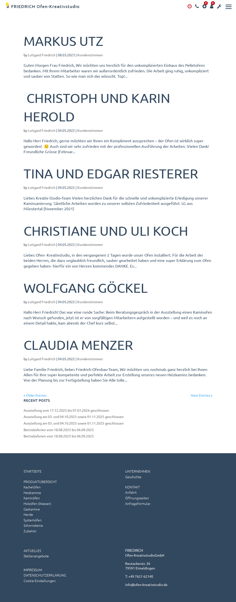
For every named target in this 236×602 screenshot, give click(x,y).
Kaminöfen (32, 497)
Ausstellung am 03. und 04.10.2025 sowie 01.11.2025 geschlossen (74, 416)
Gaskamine (32, 509)
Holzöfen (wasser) (37, 503)
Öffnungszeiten (137, 497)
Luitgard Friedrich (41, 55)
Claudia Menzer (78, 344)
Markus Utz (63, 41)
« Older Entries (35, 395)
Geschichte (133, 476)
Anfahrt (131, 492)
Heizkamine (32, 492)
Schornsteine (33, 525)
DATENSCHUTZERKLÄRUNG (45, 575)
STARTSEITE (33, 471)
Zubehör (30, 530)
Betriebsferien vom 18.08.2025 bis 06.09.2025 (59, 429)
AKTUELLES (32, 550)
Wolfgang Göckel (86, 287)
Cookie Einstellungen (40, 580)
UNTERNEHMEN (137, 471)
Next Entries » (201, 395)
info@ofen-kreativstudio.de (146, 584)
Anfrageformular (137, 503)
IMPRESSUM (33, 569)
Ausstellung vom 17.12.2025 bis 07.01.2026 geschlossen (66, 410)
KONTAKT (132, 487)
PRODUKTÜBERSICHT (40, 481)
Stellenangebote (36, 555)
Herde (28, 514)
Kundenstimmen (90, 55)
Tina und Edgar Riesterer (111, 173)
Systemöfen (33, 520)
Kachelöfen (32, 487)
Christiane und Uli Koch (106, 230)
